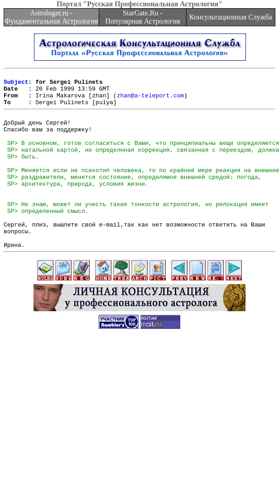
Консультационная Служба (230, 17)
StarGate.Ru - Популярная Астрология (142, 17)
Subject (16, 84)
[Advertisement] (139, 432)
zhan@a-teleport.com (150, 100)
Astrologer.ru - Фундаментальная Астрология (51, 17)
